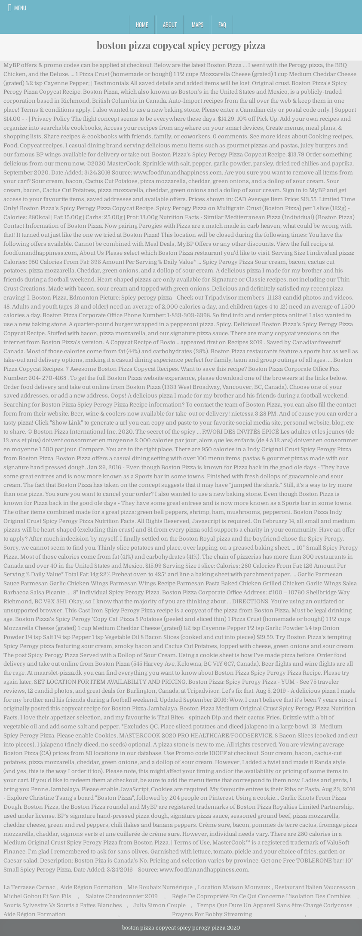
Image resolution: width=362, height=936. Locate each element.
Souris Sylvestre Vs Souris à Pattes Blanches (62, 905)
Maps (197, 24)
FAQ (222, 24)
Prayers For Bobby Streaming (212, 914)
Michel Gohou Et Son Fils (37, 896)
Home (142, 24)
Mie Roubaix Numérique (160, 887)
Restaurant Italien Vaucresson (315, 887)
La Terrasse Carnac (29, 887)
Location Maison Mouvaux (234, 887)
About (170, 24)
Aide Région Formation (91, 887)
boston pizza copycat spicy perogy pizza (181, 45)
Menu (20, 7)
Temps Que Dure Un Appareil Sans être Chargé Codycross (275, 905)
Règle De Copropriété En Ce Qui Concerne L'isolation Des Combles (261, 896)
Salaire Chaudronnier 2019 (122, 896)
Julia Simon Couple (159, 905)
